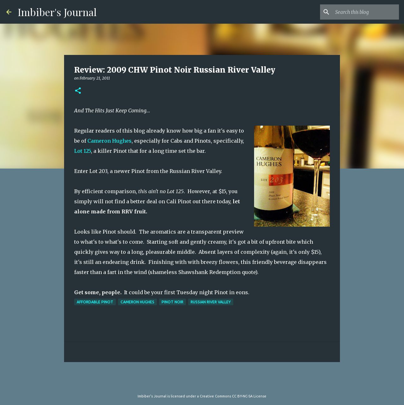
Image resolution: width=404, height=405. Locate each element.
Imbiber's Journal (57, 12)
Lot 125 (82, 151)
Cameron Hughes (109, 141)
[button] (78, 91)
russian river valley (211, 302)
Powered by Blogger (202, 383)
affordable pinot (95, 302)
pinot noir (172, 302)
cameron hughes (137, 302)
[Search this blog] (366, 12)
